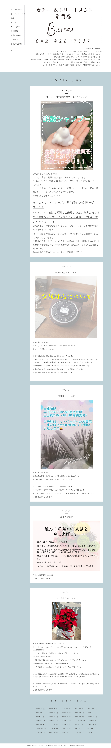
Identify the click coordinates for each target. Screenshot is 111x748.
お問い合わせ (16, 35)
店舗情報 (14, 31)
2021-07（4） (53, 732)
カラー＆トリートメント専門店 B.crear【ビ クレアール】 (50, 745)
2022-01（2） (42, 728)
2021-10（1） (79, 728)
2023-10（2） (80, 717)
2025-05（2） (93, 709)
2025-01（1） (54, 713)
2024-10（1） (66, 713)
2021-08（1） (40, 732)
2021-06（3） (67, 732)
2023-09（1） (93, 717)
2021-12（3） (54, 728)
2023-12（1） (66, 717)
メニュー (14, 22)
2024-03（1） (41, 717)
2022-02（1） (93, 724)
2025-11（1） (53, 709)
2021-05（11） (80, 732)
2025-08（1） (66, 709)
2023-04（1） (54, 720)
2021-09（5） (92, 728)
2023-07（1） (41, 720)
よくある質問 (16, 44)
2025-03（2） (41, 713)
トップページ (16, 9)
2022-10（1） (40, 724)
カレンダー (15, 27)
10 (81, 701)
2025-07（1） (79, 709)
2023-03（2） (67, 720)
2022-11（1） (93, 720)
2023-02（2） (81, 720)
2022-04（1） (80, 724)
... (85, 701)
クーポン (14, 40)
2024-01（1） (54, 717)
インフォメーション (19, 14)
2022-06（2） (54, 724)
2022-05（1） (67, 724)
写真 (12, 18)
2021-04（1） (93, 732)
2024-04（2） (93, 713)
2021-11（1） (67, 728)
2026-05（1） (41, 709)
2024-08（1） (80, 713)
